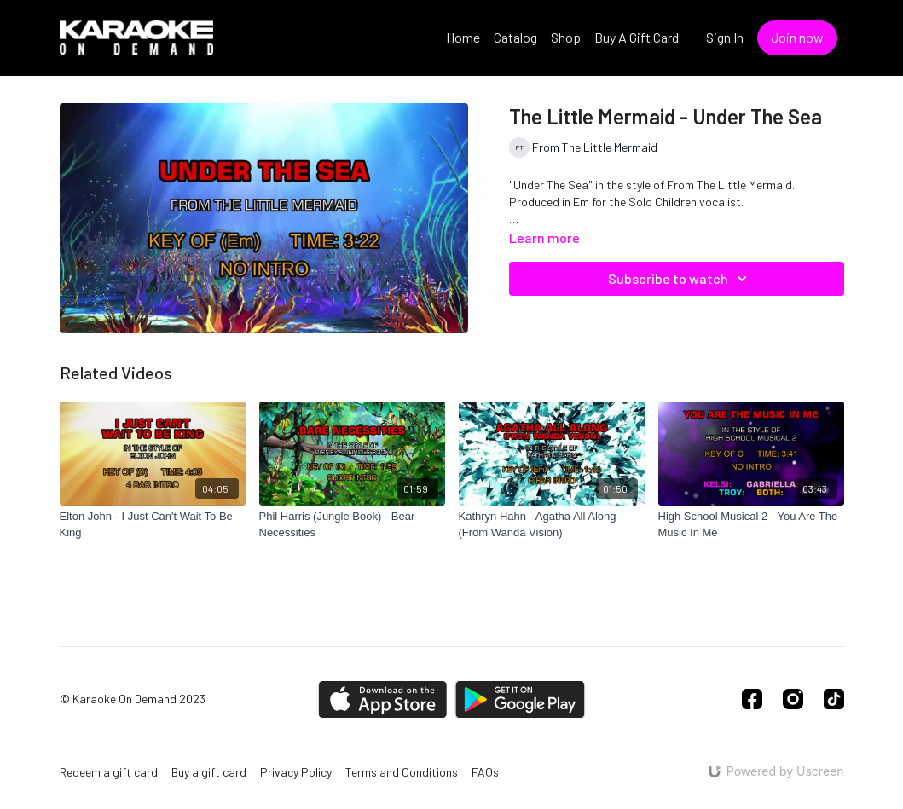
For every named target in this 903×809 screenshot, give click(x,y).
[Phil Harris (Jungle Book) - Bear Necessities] (352, 524)
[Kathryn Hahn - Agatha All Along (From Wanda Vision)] (552, 524)
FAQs (485, 772)
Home (463, 37)
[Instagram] (793, 699)
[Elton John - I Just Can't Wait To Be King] (153, 524)
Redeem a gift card (109, 772)
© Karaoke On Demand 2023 (132, 699)
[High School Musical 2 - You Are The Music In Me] (751, 524)
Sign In (725, 37)
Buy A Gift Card (636, 37)
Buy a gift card (208, 772)
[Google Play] (520, 699)
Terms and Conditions (401, 772)
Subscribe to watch (680, 279)
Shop (566, 37)
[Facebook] (752, 699)
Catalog (515, 37)
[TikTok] (834, 699)
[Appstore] (382, 699)
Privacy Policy (296, 772)
